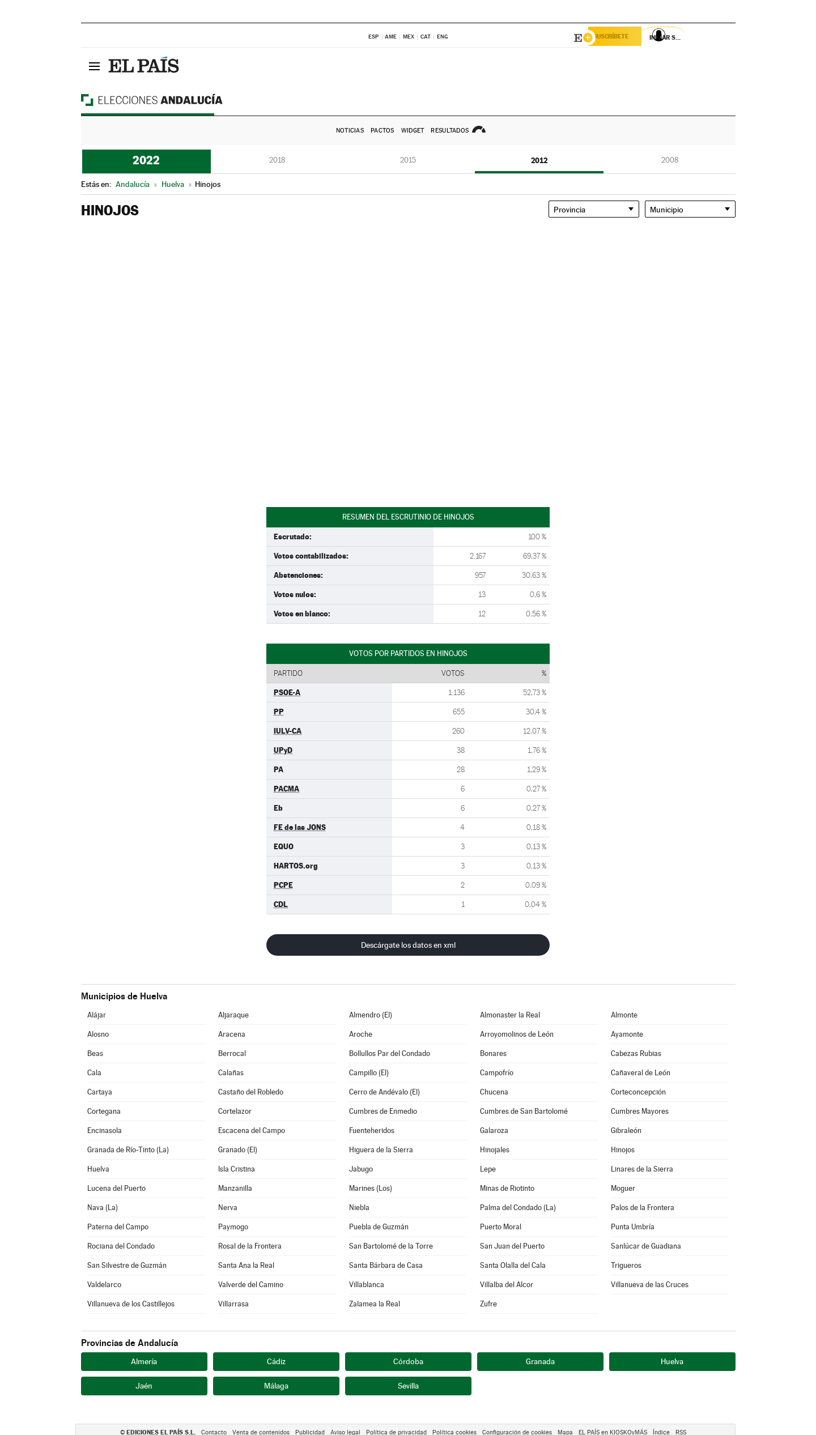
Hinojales (494, 1150)
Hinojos (623, 1150)
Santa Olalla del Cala (513, 1265)
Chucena (494, 1092)
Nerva (227, 1207)
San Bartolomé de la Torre (391, 1246)
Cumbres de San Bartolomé (524, 1111)
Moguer (623, 1188)
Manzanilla (235, 1188)
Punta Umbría (632, 1227)
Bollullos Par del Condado (389, 1053)
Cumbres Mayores (640, 1111)
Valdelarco (104, 1284)
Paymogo (233, 1227)
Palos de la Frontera (642, 1207)
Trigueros (626, 1265)
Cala (94, 1072)
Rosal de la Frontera (250, 1246)
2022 (146, 160)
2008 (669, 160)
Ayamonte (627, 1034)
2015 (408, 160)
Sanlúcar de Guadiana (646, 1246)
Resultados (450, 130)
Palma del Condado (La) (518, 1207)
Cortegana (104, 1111)
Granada (540, 1361)
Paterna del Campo (117, 1227)
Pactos (382, 130)
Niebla (359, 1207)
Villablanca (366, 1284)
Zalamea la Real (374, 1304)
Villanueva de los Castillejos (131, 1304)
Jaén (143, 1385)
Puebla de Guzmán (379, 1227)
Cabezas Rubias (636, 1053)
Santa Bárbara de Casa (386, 1265)
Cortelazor (235, 1111)
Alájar (96, 1015)
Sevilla (408, 1385)
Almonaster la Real (510, 1015)
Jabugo (361, 1169)
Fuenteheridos (371, 1130)
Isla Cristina (236, 1169)
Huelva (98, 1169)
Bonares (493, 1053)
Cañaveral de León (640, 1072)
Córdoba (408, 1361)
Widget (412, 130)
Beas (95, 1053)
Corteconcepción (638, 1092)
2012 (539, 160)
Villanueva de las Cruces (649, 1284)
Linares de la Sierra (642, 1169)
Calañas (231, 1072)
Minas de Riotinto (507, 1188)
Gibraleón (626, 1130)
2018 (277, 160)
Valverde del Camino (250, 1284)
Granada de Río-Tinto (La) (128, 1150)
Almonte (624, 1015)
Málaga (276, 1385)
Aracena (231, 1034)
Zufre (488, 1304)
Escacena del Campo (251, 1130)
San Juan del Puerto (512, 1246)
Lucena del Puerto (116, 1188)
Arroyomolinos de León (517, 1034)
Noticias (350, 130)
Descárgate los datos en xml (408, 944)
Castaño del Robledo (250, 1092)
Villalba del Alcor (506, 1284)
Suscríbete (620, 38)
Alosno (98, 1034)
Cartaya (99, 1092)
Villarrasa (233, 1304)
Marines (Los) (370, 1188)
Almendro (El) (370, 1015)
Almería (144, 1361)
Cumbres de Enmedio (383, 1111)
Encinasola (104, 1130)
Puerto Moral (500, 1227)
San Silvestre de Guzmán (127, 1265)
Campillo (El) (369, 1072)
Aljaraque (233, 1015)
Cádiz (276, 1361)
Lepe (488, 1169)
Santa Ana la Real (246, 1265)
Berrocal (232, 1053)
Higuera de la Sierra (381, 1150)
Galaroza (494, 1130)
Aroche (360, 1034)
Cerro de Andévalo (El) (384, 1092)
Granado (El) (237, 1150)
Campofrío (496, 1072)
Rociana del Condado (121, 1246)
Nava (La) (102, 1207)
